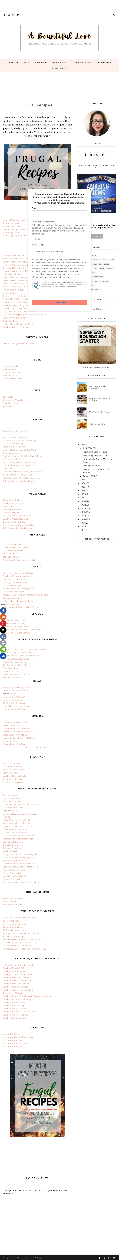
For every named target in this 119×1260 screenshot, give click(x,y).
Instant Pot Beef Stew (13, 1046)
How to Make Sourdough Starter (18, 220)
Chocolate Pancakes (12, 766)
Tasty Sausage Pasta (12, 378)
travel (92, 285)
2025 (83, 479)
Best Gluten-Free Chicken (15, 258)
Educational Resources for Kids (93, 264)
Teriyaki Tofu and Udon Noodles (18, 465)
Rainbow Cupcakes (12, 848)
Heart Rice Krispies (12, 801)
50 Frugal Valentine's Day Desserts (19, 942)
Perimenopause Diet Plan (95, 452)
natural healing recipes (89, 290)
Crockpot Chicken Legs (14, 1005)
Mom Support (84, 268)
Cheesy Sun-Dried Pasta (14, 579)
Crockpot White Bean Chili (15, 519)
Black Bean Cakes (11, 459)
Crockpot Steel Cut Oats (14, 776)
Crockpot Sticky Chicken (15, 1008)
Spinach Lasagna (11, 512)
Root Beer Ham (10, 375)
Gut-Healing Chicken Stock (16, 674)
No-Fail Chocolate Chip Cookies (18, 823)
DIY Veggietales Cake (13, 842)
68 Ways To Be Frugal (99, 412)
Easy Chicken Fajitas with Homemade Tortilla (24, 314)
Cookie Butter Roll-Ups (14, 709)
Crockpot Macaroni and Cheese (18, 576)
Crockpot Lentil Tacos (13, 503)
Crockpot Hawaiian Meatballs (17, 547)
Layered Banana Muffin (37, 747)
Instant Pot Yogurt (12, 1034)
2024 (83, 483)
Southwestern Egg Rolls (14, 296)
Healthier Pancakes (12, 763)
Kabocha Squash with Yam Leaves (19, 481)
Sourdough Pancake (12, 223)
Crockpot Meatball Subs (14, 968)
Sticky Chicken (10, 321)
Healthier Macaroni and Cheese (18, 573)
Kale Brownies (10, 811)
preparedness (101, 281)
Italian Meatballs (11, 557)
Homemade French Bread (15, 690)
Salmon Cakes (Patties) (14, 623)
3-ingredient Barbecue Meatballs (19, 560)
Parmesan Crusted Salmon (15, 626)
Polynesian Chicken (12, 274)
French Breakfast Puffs (14, 769)
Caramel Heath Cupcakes (15, 829)
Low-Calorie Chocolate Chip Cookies (20, 804)
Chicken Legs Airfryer (13, 255)
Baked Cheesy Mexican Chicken (18, 286)
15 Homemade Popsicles (14, 924)
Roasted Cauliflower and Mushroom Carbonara (25, 595)
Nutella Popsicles (11, 851)
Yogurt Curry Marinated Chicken (18, 271)
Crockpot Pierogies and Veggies (18, 999)
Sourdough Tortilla (11, 232)
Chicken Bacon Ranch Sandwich (18, 965)
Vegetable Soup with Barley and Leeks (21, 478)
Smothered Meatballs (13, 550)
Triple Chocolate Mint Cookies (17, 826)
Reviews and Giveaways (89, 260)
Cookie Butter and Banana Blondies (20, 814)
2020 (83, 497)
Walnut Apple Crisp (12, 873)
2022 (83, 490)
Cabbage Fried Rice (92, 465)
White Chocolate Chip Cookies (17, 820)
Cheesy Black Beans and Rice (17, 515)
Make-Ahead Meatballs (14, 544)
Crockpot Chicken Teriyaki (16, 327)
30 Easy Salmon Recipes (14, 620)
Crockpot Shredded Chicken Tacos (19, 1011)
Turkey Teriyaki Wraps (13, 290)
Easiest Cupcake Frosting (15, 832)
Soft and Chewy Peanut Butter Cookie (21, 867)
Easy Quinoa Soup (11, 453)
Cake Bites (8, 817)
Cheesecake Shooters (13, 798)
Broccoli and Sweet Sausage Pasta (19, 588)
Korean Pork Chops (12, 372)
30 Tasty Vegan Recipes (14, 443)
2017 (83, 508)
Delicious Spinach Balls (14, 509)
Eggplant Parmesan (12, 598)
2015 (83, 515)
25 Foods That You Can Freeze (17, 652)
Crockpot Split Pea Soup (14, 971)
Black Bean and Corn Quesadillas (18, 475)
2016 (83, 512)
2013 (83, 523)
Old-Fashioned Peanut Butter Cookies (21, 882)
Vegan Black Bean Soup (14, 447)
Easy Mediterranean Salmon (16, 633)
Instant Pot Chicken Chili (15, 1043)
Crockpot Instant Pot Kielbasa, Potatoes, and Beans (27, 996)
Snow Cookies (9, 901)
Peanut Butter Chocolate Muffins (19, 738)
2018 (83, 505)
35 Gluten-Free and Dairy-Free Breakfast (23, 939)
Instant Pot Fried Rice (13, 1040)
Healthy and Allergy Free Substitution (21, 655)
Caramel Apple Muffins (14, 744)
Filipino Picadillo (10, 366)
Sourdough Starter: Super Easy (97, 367)
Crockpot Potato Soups (14, 1002)
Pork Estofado (9, 369)
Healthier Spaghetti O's (14, 591)
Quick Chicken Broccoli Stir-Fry (18, 283)
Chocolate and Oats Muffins (16, 722)
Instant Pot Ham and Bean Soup (18, 1037)
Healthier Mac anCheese (15, 437)
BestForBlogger (37, 1258)
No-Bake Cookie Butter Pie (16, 876)
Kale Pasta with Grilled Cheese (17, 528)
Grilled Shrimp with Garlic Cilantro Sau (21, 629)
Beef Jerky (8, 397)
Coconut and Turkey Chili (15, 308)
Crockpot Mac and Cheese (15, 987)
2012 (83, 526)
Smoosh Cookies (10, 795)
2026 (83, 444)
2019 (83, 501)
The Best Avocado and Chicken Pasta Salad (23, 265)
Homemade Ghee (11, 671)
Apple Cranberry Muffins (15, 735)
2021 (83, 494)
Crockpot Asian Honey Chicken (18, 305)
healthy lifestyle (86, 273)
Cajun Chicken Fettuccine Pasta (18, 277)
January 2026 (89, 476)
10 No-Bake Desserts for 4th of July (20, 917)
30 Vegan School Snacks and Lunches (21, 933)
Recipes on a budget (88, 255)
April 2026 (87, 448)
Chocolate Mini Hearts (13, 807)
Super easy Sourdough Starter (17, 687)
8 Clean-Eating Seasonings (16, 659)
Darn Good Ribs (10, 403)
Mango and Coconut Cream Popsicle (20, 854)
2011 (82, 530)
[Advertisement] (47, 6)
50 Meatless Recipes (12, 500)
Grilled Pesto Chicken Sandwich (18, 280)
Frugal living (108, 260)
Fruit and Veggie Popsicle (15, 860)
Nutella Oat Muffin (12, 725)
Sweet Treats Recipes (103, 268)
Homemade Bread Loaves (15, 697)
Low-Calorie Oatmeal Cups (16, 706)
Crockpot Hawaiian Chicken (16, 262)
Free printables (85, 281)
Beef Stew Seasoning (13, 677)
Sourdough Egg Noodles (14, 235)
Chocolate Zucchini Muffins (16, 728)
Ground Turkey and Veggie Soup (18, 343)
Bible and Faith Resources (90, 277)
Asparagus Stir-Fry (12, 406)
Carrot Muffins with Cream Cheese (20, 731)
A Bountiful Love (16, 1258)
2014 (83, 519)
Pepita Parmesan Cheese (15, 662)
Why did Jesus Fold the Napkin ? (100, 399)
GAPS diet (82, 285)
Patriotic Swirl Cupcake (14, 870)
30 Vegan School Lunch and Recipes (20, 440)
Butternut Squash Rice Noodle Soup (20, 462)
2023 (83, 487)
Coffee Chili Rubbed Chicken (17, 299)
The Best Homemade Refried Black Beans (23, 456)
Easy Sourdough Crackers (15, 229)
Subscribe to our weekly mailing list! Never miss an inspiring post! (97, 226)
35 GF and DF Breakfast (14, 703)
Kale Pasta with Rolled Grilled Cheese (21, 607)
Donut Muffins (10, 741)
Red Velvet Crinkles (12, 845)
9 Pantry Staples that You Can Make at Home (24, 649)
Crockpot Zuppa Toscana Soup (17, 974)
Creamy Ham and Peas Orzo (16, 582)
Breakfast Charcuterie (13, 782)
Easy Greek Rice (10, 668)
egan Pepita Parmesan (15, 431)
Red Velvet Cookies (12, 904)
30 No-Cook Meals (12, 921)
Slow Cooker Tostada (13, 400)
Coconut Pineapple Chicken (16, 302)
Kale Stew (7, 468)
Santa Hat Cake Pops (13, 898)
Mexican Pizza (9, 293)
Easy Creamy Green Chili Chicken (19, 311)
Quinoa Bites (9, 506)
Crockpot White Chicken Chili (17, 980)
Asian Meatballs (10, 553)
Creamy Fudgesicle (12, 879)
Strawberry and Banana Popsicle (18, 863)
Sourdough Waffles (12, 226)
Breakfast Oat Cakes (12, 779)
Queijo (12, 693)
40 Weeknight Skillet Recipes (17, 945)
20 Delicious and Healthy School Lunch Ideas (24, 949)
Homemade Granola (12, 700)
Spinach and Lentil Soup (14, 522)
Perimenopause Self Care (95, 455)
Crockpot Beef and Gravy (15, 1018)
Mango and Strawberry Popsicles (19, 857)
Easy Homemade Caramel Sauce (18, 835)
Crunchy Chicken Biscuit (14, 318)
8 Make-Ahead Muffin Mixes (16, 665)
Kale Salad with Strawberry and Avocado (22, 471)
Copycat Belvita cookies (14, 773)
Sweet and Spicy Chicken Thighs (18, 268)
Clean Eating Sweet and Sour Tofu (19, 450)
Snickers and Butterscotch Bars (18, 839)
